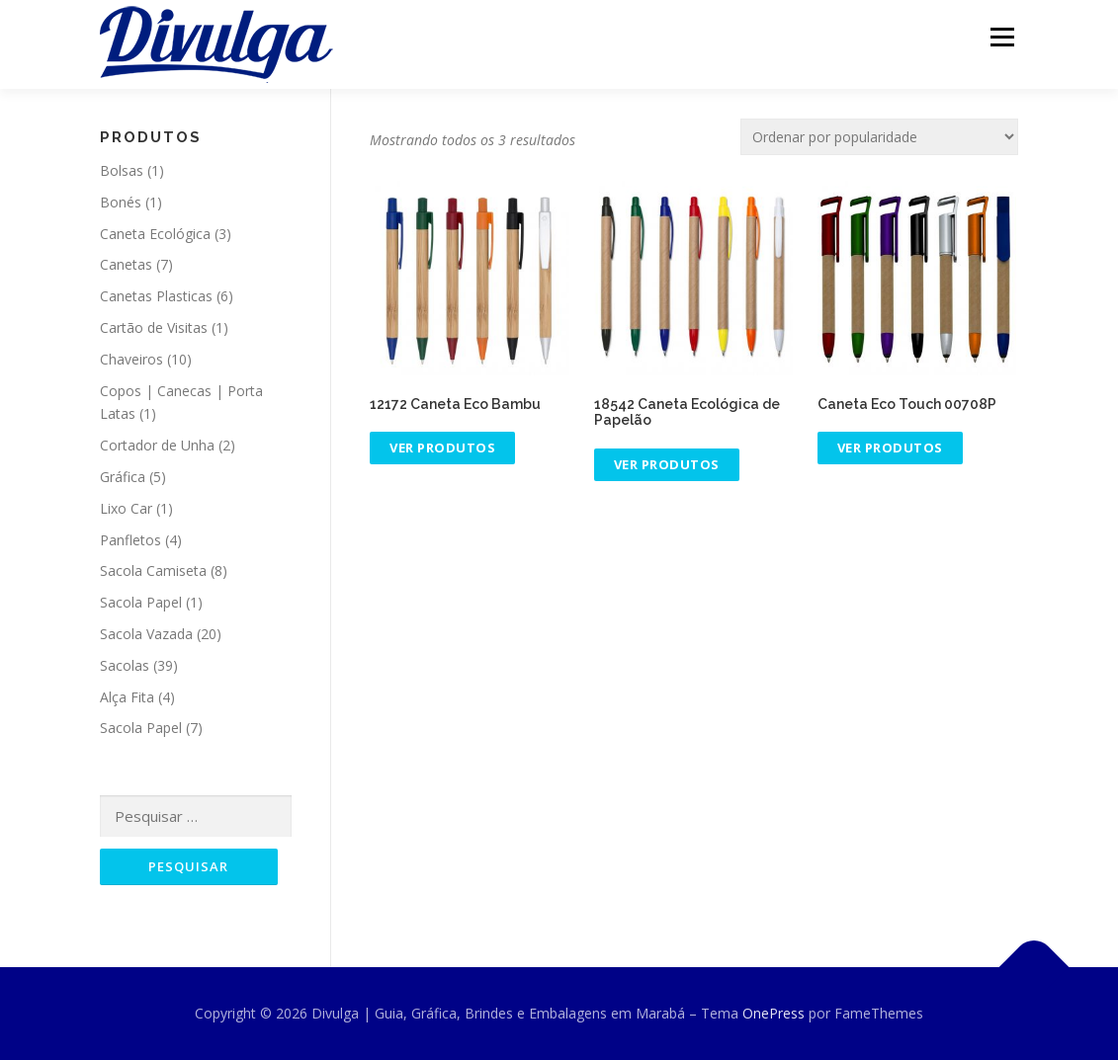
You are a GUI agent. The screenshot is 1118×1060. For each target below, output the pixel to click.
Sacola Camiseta (153, 570)
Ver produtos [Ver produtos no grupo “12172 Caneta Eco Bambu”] (442, 447)
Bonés (120, 202)
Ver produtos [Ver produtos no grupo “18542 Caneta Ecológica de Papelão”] (667, 464)
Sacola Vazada (146, 633)
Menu (1002, 37)
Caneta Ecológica (155, 233)
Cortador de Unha (157, 445)
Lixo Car (126, 508)
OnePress (773, 1013)
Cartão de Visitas (154, 327)
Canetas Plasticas (156, 295)
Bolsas (121, 170)
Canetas (126, 264)
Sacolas (124, 665)
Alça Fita (127, 697)
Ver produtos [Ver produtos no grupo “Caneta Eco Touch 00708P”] (890, 447)
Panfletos (130, 539)
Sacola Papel (141, 602)
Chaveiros (131, 359)
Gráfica (122, 476)
